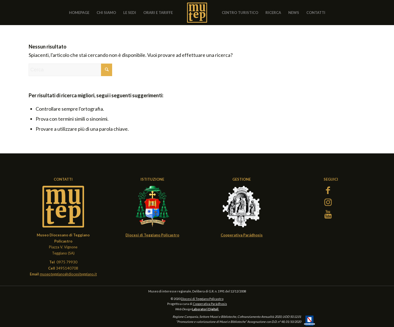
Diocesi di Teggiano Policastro (202, 299)
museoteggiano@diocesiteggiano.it (68, 274)
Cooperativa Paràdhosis (210, 304)
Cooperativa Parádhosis (242, 235)
